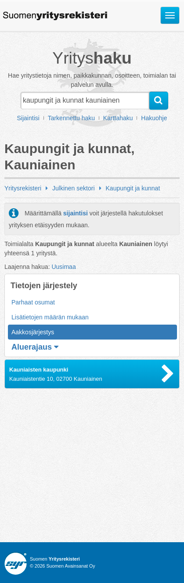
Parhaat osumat (33, 302)
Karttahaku (118, 118)
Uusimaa (63, 266)
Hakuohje (154, 118)
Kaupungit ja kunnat (133, 188)
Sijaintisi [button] (28, 118)
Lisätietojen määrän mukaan (50, 317)
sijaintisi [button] (75, 213)
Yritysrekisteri (22, 188)
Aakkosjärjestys (32, 332)
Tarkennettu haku (71, 118)
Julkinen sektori (73, 188)
